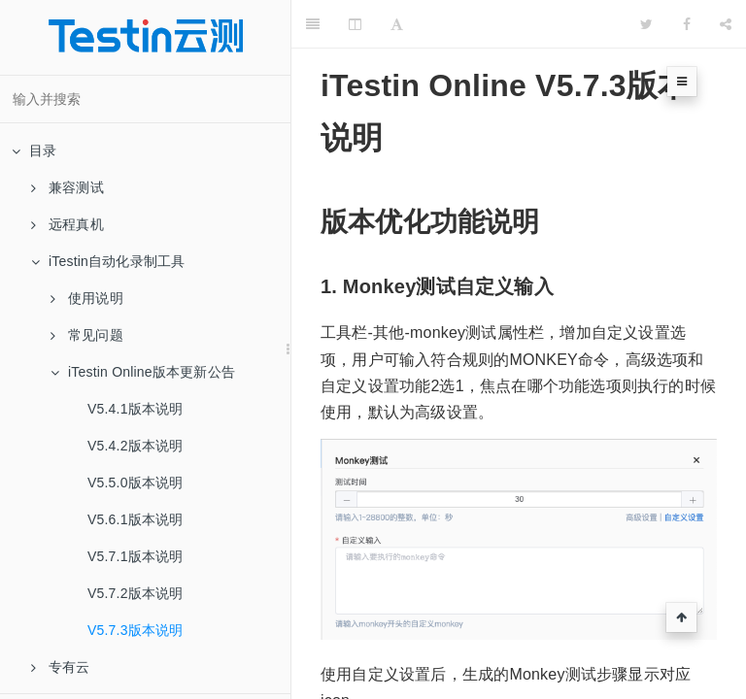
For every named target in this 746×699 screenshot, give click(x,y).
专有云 (60, 667)
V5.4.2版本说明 (135, 445)
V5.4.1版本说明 (135, 408)
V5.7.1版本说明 (135, 556)
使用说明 (87, 298)
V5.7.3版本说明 (135, 630)
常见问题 (87, 335)
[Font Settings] (397, 24)
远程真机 (67, 224)
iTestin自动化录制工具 (108, 261)
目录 (34, 150)
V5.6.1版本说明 (135, 519)
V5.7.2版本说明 (135, 593)
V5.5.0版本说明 (135, 482)
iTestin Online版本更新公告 (143, 372)
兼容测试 (67, 187)
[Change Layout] (355, 24)
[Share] (725, 24)
